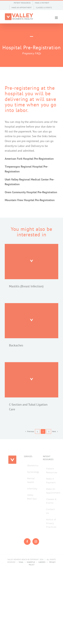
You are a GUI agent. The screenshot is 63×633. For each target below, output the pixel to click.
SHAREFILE (31, 562)
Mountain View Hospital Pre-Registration (30, 200)
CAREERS (41, 562)
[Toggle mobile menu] (56, 17)
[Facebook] (27, 541)
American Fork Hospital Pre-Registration (29, 158)
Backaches (16, 345)
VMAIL (21, 562)
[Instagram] (35, 541)
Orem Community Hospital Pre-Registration (31, 192)
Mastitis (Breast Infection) (26, 286)
